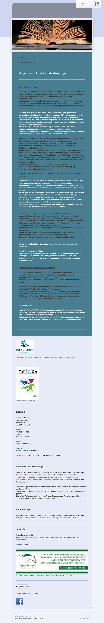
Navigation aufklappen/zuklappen (52, 10)
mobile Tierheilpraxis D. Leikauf (27, 593)
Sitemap (33, 616)
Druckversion (22, 616)
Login (87, 616)
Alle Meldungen (22, 544)
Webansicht (84, 618)
